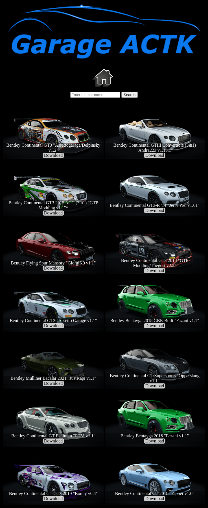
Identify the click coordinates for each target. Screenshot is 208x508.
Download (53, 155)
